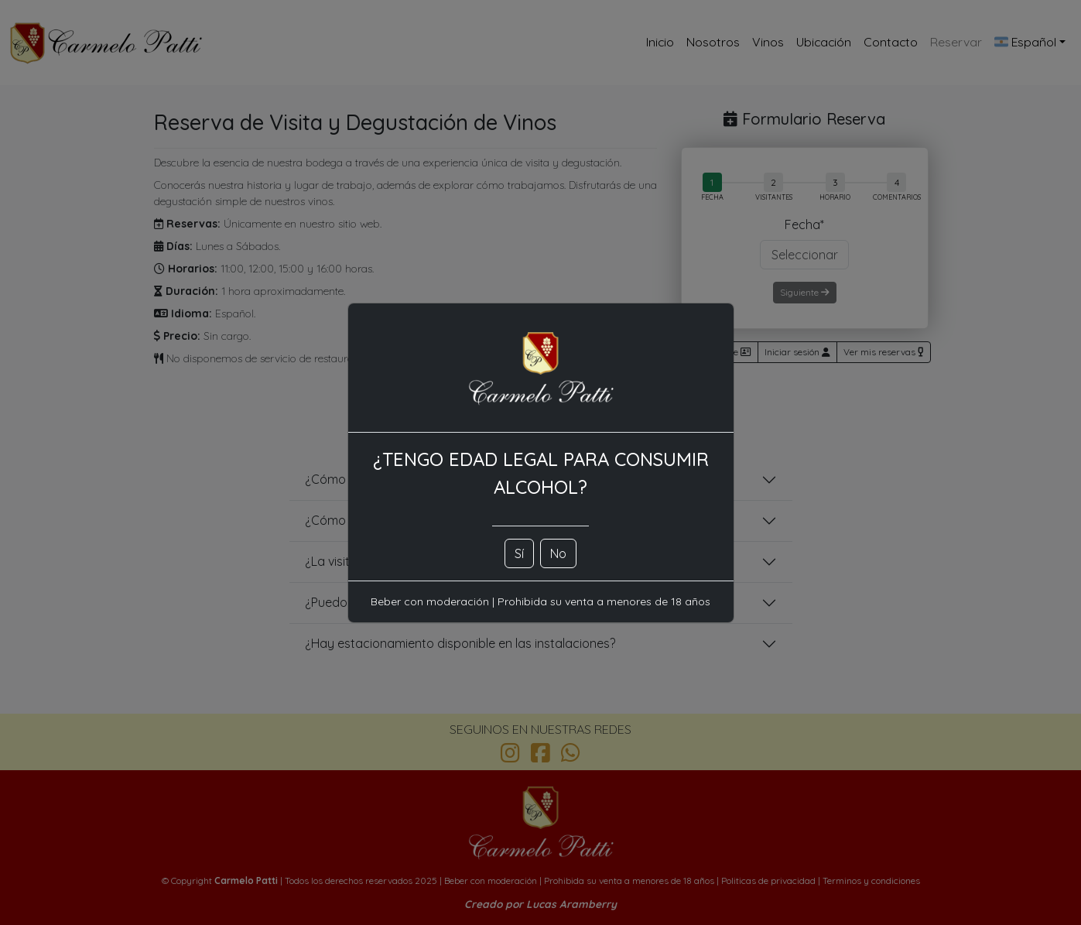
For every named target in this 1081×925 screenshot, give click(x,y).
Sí (519, 553)
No (558, 553)
